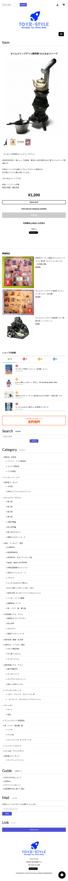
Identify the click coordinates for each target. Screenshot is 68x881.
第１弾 (9, 502)
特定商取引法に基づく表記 (14, 789)
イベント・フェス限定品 (16, 461)
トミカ (9, 730)
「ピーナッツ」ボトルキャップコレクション (24, 699)
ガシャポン (8, 705)
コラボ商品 (11, 471)
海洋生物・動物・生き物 (13, 640)
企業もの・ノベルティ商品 (14, 645)
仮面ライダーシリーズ (15, 634)
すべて (10, 359)
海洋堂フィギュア (11, 482)
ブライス (10, 578)
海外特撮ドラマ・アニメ (13, 665)
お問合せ (7, 781)
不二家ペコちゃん (14, 654)
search (23, 5)
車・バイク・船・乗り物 (16, 608)
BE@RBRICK (12, 552)
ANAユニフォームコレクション (19, 491)
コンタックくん (13, 659)
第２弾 (9, 507)
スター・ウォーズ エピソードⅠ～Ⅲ (20, 694)
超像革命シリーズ (14, 603)
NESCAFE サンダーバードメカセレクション (24, 593)
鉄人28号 (10, 623)
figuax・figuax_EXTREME (17, 562)
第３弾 (9, 512)
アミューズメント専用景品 (14, 720)
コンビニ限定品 (13, 466)
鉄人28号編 (11, 527)
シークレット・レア (12, 477)
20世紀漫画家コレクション (17, 567)
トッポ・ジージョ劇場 (15, 598)
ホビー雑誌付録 (13, 649)
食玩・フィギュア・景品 (13, 543)
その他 (9, 486)
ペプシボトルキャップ (12, 690)
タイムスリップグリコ (12, 498)
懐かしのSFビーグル (15, 684)
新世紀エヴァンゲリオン (16, 618)
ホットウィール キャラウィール (19, 740)
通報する (34, 229)
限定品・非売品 (10, 457)
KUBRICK (11, 547)
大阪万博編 (11, 522)
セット (9, 709)
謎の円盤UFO (12, 669)
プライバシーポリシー (12, 785)
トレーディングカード (12, 746)
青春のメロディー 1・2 (16, 537)
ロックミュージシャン (15, 760)
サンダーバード (13, 674)
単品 (9, 714)
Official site (34, 830)
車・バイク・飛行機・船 (13, 726)
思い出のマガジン (14, 532)
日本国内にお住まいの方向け (34, 223)
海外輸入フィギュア (12, 756)
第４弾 (9, 517)
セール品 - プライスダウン (14, 751)
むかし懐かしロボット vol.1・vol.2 (20, 588)
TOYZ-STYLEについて (12, 778)
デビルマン (11, 628)
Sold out (34, 215)
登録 (7, 814)
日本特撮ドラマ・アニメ (13, 614)
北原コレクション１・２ (16, 573)
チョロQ (10, 735)
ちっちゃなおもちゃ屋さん (17, 583)
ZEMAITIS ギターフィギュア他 (19, 557)
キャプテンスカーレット (16, 679)
